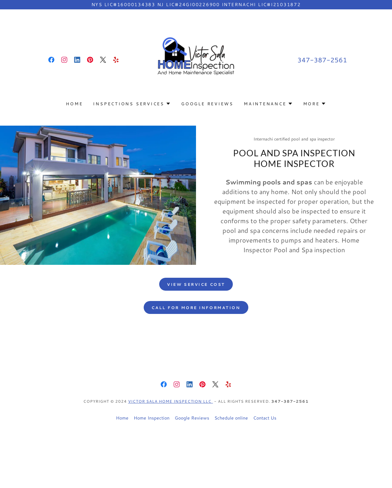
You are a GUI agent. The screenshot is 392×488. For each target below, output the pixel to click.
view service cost (196, 284)
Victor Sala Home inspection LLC (170, 401)
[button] (132, 104)
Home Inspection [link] (152, 418)
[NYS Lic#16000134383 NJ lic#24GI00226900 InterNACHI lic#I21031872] (196, 4)
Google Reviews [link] (207, 104)
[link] (51, 59)
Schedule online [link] (231, 418)
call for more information (195, 307)
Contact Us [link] (264, 418)
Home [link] (74, 104)
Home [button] (122, 418)
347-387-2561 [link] (322, 59)
